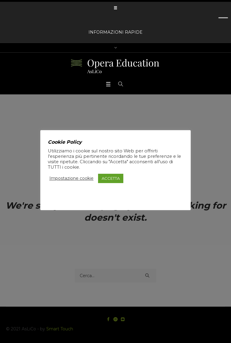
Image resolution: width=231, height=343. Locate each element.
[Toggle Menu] (223, 20)
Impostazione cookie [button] (71, 178)
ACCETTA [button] (111, 178)
